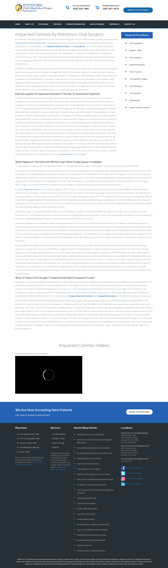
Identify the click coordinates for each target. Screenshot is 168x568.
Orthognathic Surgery (135, 74)
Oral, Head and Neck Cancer (88, 459)
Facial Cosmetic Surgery (136, 103)
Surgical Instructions (107, 292)
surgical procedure (32, 185)
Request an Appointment (138, 7)
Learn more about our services (59, 464)
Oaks (48, 557)
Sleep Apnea (132, 96)
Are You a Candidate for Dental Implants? (92, 525)
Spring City (20, 557)
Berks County (96, 560)
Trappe (35, 560)
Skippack (28, 557)
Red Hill (148, 557)
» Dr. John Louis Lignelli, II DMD (27, 434)
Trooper (73, 560)
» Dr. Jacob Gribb (22, 447)
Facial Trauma (132, 67)
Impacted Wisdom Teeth (58, 42)
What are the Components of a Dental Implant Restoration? (94, 436)
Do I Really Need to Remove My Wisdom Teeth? (95, 449)
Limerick (130, 555)
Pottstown (107, 555)
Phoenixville (63, 557)
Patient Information (75, 20)
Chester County (107, 560)
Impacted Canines (134, 60)
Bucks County (118, 560)
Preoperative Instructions (80, 292)
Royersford (146, 555)
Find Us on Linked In (134, 479)
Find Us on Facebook (134, 463)
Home (17, 20)
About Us (29, 20)
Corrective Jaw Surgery (86, 509)
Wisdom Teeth (133, 46)
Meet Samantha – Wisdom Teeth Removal (93, 520)
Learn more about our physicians (28, 459)
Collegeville (138, 555)
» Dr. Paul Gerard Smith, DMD (27, 430)
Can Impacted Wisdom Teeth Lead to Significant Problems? (95, 487)
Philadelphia (125, 557)
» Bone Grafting (57, 438)
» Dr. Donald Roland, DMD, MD (27, 443)
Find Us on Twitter (133, 469)
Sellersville (81, 557)
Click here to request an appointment (32, 410)
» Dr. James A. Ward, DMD (26, 438)
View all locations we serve (133, 560)
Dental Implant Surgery (85, 515)
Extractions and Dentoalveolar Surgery (91, 530)
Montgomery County (83, 560)
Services (57, 20)
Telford (87, 557)
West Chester (111, 557)
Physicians (43, 20)
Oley (44, 557)
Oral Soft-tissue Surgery (86, 499)
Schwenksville (37, 557)
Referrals (114, 20)
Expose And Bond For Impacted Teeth (91, 536)
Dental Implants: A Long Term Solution (91, 546)
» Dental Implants (58, 430)
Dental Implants (133, 39)
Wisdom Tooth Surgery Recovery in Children (93, 470)
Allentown (134, 557)
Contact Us (129, 20)
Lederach (102, 557)
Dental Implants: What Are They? (89, 454)
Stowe (118, 557)
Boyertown (115, 555)
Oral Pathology (133, 81)
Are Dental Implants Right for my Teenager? (93, 443)
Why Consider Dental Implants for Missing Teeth (95, 475)
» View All (55, 443)
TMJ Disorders (132, 89)
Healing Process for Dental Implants (90, 430)
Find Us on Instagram (134, 474)
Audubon (66, 560)
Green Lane (29, 560)
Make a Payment (97, 20)
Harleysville (95, 557)
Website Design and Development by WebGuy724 (112, 564)
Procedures (80, 42)
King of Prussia (44, 560)
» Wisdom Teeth (58, 434)
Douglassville (72, 557)
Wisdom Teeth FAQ (84, 541)
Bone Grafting (132, 53)
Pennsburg (54, 557)
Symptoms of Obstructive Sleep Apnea (92, 480)
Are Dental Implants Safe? (87, 494)
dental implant (66, 150)
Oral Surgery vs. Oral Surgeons (88, 464)
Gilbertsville (123, 555)
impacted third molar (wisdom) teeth (30, 39)
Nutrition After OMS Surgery (87, 504)
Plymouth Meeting (56, 560)
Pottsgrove (142, 557)
